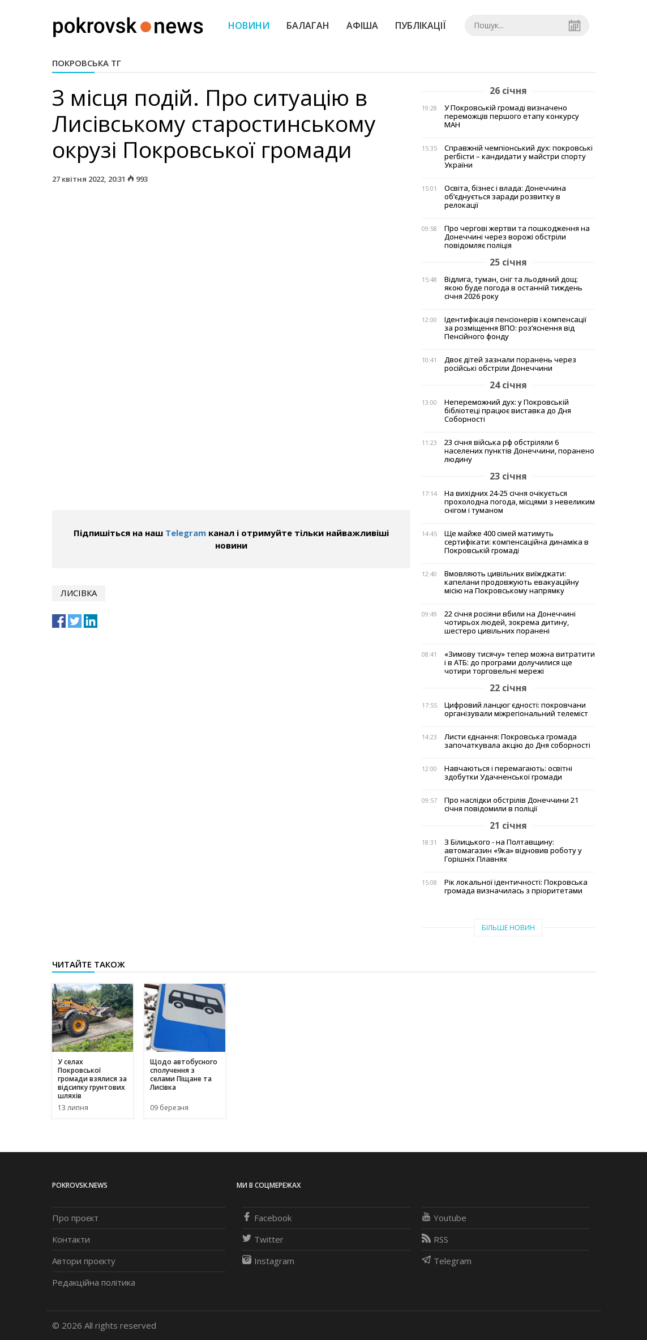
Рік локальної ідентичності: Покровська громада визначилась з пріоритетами (516, 886)
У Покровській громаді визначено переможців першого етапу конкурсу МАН (511, 116)
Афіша (362, 25)
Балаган (307, 25)
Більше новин (508, 927)
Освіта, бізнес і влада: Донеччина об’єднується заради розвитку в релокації (505, 196)
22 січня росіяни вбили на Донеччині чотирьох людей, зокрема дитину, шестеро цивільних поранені (510, 622)
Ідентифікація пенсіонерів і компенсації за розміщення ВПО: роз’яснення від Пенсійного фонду (515, 328)
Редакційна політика (93, 1282)
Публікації (420, 25)
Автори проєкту (83, 1260)
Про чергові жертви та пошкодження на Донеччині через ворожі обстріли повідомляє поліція (517, 237)
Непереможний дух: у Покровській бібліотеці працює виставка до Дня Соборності (507, 410)
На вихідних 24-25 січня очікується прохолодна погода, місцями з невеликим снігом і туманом (519, 502)
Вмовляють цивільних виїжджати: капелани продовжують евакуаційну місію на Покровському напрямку (511, 582)
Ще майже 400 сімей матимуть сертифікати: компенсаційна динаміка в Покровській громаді (516, 542)
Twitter (263, 1239)
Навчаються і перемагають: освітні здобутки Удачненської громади (508, 772)
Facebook (267, 1217)
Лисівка (79, 592)
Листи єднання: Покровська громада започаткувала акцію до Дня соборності (517, 741)
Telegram (185, 532)
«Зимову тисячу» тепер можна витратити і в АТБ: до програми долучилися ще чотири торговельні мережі (519, 662)
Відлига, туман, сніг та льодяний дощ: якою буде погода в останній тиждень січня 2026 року (513, 288)
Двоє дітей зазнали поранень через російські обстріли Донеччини (510, 364)
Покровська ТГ (86, 63)
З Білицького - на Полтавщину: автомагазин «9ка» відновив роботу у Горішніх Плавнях (513, 850)
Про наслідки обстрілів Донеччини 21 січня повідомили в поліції (511, 804)
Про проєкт (75, 1217)
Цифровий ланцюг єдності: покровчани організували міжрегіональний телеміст (516, 709)
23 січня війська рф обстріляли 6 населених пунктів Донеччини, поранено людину (519, 451)
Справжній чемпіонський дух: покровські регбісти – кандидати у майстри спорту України (518, 156)
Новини (248, 25)
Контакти (71, 1239)
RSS (435, 1239)
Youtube (444, 1217)
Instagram (268, 1260)
